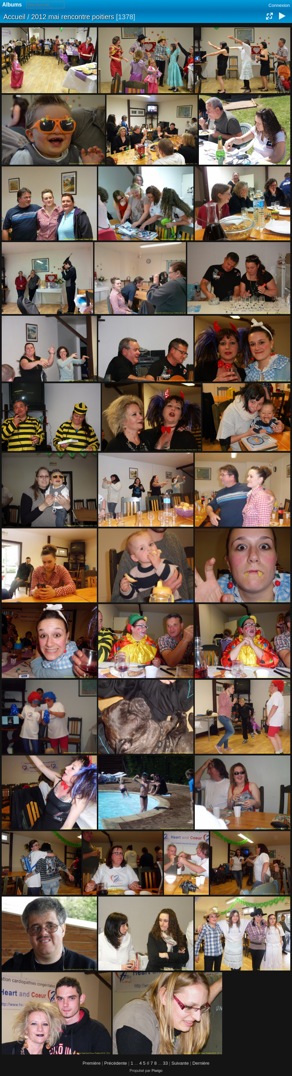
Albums (12, 5)
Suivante (180, 1063)
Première (91, 1063)
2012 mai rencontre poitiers (72, 17)
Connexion (279, 5)
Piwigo (157, 1070)
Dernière (201, 1063)
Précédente (115, 1063)
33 (165, 1063)
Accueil (14, 17)
